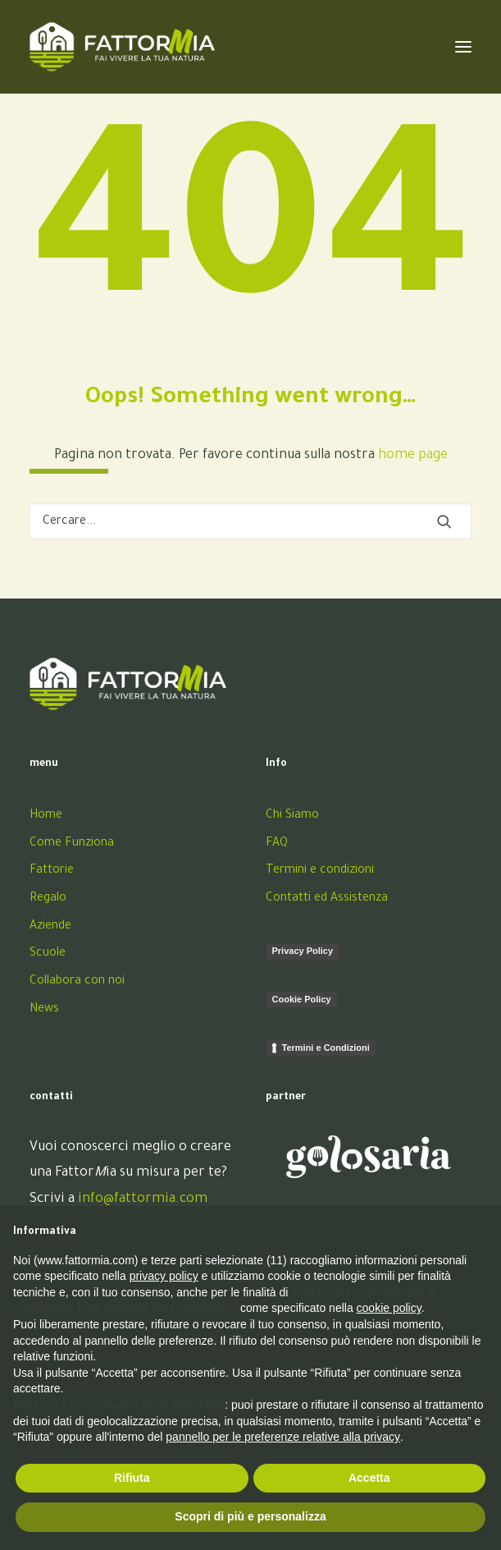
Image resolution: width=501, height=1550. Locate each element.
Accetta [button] (369, 1477)
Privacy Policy (303, 951)
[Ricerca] (250, 521)
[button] (444, 521)
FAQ (277, 844)
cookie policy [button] (389, 1307)
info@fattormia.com (142, 1199)
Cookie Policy (301, 999)
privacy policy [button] (164, 1275)
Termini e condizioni (320, 871)
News (44, 1009)
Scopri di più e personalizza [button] (250, 1516)
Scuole (48, 954)
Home (46, 816)
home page (413, 455)
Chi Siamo (292, 816)
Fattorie (52, 871)
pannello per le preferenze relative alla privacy (283, 1436)
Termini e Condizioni (326, 1047)
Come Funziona (72, 844)
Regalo (48, 899)
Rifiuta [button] (132, 1477)
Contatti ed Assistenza (327, 899)
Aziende (50, 926)
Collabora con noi (77, 981)
